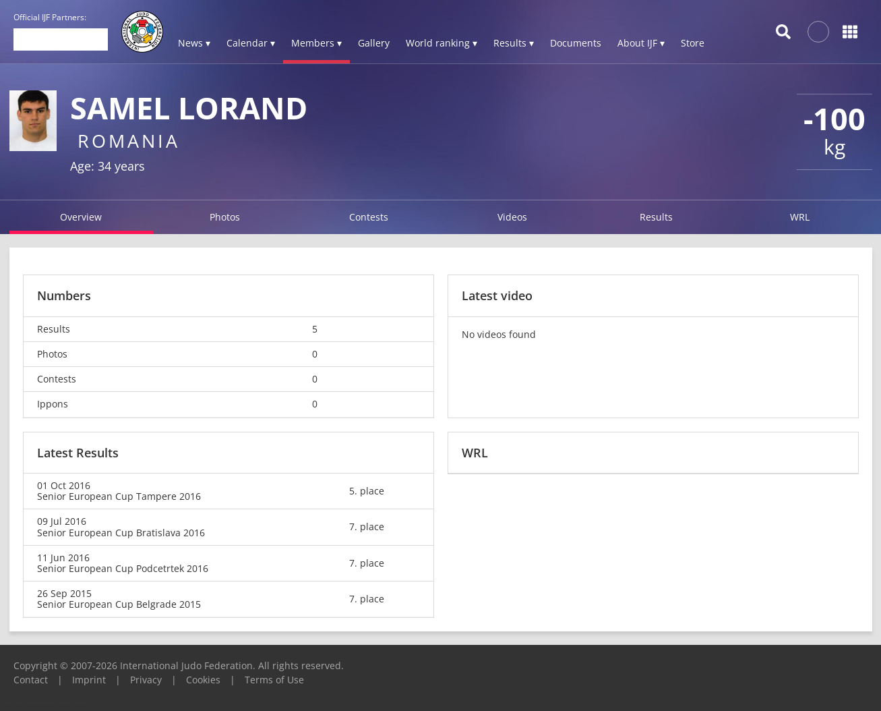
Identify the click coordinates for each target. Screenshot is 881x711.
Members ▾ (316, 42)
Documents (575, 42)
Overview (81, 216)
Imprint (89, 679)
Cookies (203, 679)
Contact (30, 679)
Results (656, 216)
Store (692, 42)
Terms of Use (274, 679)
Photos (225, 216)
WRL (800, 216)
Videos (512, 216)
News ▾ (194, 42)
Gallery (374, 42)
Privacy (146, 679)
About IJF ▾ (641, 42)
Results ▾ (513, 42)
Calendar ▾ (250, 42)
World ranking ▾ (441, 42)
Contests (368, 216)
